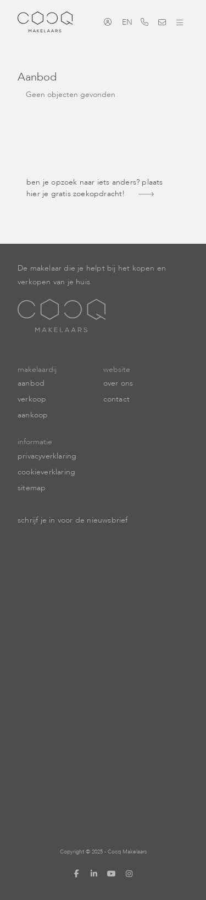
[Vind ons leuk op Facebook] (77, 873)
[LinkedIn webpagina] (94, 873)
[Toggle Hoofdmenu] (179, 22)
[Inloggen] (110, 22)
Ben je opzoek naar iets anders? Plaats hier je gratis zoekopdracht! (94, 188)
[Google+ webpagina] (129, 873)
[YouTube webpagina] (112, 873)
